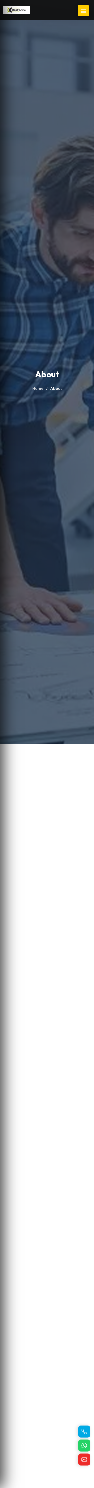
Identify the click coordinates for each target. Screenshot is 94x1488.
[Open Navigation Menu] (83, 10)
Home (38, 388)
